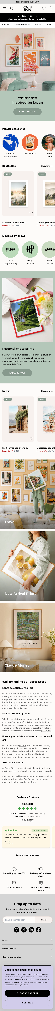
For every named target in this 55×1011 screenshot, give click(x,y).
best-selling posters (20, 776)
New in (6, 391)
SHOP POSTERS (27, 112)
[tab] (43, 8)
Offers (48, 24)
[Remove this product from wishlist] (31, 213)
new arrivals (11, 779)
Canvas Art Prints (22, 24)
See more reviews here (27, 855)
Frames (38, 24)
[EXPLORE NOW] (27, 310)
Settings (27, 1003)
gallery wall (46, 730)
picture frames (20, 754)
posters (22, 745)
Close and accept (27, 993)
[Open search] (11, 8)
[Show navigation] (4, 8)
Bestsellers (9, 166)
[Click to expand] (27, 940)
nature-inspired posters (24, 705)
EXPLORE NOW (17, 373)
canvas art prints (10, 728)
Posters (5, 24)
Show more (47, 166)
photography (33, 702)
